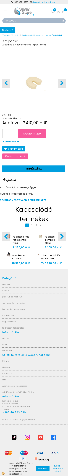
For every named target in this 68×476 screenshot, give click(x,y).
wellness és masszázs (13, 303)
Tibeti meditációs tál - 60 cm (50, 257)
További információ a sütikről (58, 468)
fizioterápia (8, 315)
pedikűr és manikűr (12, 296)
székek (5, 290)
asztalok (6, 284)
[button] (62, 83)
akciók (5, 338)
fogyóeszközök (9, 321)
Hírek (4, 379)
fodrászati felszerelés (13, 327)
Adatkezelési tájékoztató (14, 385)
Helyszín (6, 367)
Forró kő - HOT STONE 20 (20, 257)
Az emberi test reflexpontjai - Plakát (21, 240)
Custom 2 (7, 30)
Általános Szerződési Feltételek (18, 392)
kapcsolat (7, 350)
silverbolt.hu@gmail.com (44, 2)
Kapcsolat (7, 373)
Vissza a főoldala (10, 35)
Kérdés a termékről (15, 156)
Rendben (42, 468)
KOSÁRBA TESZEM (32, 133)
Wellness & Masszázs (32, 35)
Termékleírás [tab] (34, 168)
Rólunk (5, 361)
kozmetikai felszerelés (13, 309)
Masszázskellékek (54, 35)
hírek (4, 344)
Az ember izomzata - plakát (51, 240)
